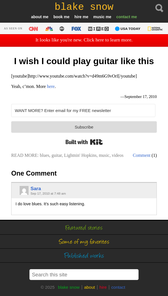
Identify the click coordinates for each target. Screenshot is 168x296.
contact (123, 17)
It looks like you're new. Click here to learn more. (84, 40)
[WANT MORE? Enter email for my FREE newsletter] (83, 110)
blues (44, 155)
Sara (36, 188)
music (98, 17)
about (36, 17)
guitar (57, 155)
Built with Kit (84, 142)
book (58, 17)
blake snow (69, 287)
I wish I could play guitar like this (84, 61)
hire (78, 17)
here (51, 86)
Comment (141, 155)
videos (117, 155)
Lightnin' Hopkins (80, 155)
